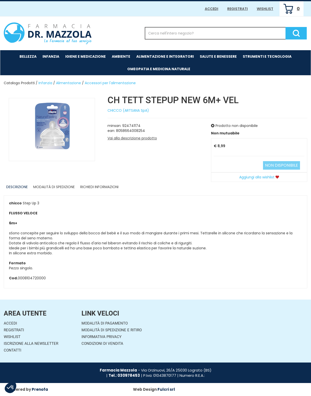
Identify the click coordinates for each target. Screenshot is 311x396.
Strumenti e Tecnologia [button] (267, 56)
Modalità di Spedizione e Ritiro (112, 330)
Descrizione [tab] (17, 186)
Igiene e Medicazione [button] (85, 56)
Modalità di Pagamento (105, 323)
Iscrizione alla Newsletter (31, 343)
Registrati (237, 8)
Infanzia (45, 82)
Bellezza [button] (28, 56)
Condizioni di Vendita (102, 343)
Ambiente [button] (121, 56)
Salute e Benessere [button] (218, 56)
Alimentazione (68, 82)
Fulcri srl (166, 389)
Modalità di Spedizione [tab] (54, 186)
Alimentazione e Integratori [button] (165, 56)
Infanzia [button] (50, 56)
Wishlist (265, 8)
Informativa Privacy (102, 337)
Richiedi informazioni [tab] (99, 186)
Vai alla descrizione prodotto (132, 138)
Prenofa (40, 389)
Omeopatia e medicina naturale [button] (158, 68)
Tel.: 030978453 (124, 375)
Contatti (12, 350)
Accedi (211, 8)
